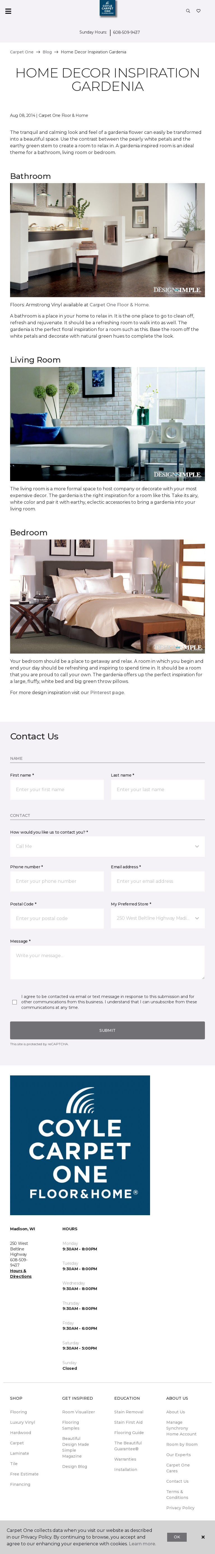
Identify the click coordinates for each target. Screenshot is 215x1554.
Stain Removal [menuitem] (128, 1412)
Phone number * (26, 867)
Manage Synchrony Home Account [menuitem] (181, 1428)
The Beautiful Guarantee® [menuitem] (128, 1446)
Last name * (122, 775)
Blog (47, 52)
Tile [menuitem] (14, 1463)
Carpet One (22, 52)
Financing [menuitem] (20, 1484)
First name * (22, 775)
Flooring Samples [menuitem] (71, 1425)
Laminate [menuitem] (19, 1453)
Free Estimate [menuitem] (24, 1474)
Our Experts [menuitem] (178, 1454)
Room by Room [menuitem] (182, 1444)
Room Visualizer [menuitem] (78, 1412)
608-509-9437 (126, 32)
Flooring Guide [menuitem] (129, 1432)
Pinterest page (107, 692)
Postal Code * (23, 904)
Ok (177, 1536)
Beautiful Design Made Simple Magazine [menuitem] (75, 1447)
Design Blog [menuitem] (74, 1466)
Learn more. (142, 1543)
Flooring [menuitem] (18, 1412)
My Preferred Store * (131, 904)
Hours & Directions (21, 1273)
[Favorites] (198, 11)
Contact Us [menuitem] (177, 1481)
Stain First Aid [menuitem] (128, 1422)
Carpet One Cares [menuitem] (178, 1468)
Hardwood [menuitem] (20, 1432)
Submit (107, 1030)
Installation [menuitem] (125, 1469)
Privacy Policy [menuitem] (180, 1507)
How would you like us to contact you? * (49, 832)
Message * (20, 941)
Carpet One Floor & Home (119, 305)
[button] (188, 11)
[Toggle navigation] (8, 11)
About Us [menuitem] (175, 1412)
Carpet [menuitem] (17, 1443)
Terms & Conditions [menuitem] (177, 1494)
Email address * (126, 867)
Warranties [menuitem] (125, 1459)
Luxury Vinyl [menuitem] (22, 1422)
